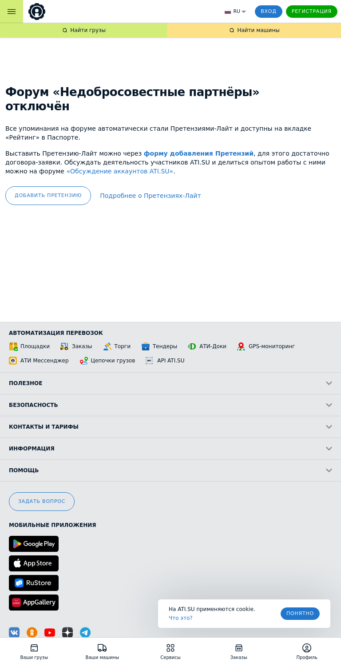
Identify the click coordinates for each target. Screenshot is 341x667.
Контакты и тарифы (170, 427)
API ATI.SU (165, 360)
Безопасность (170, 405)
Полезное (170, 383)
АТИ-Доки (207, 346)
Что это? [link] (181, 618)
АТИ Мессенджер (39, 361)
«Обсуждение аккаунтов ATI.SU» (119, 171)
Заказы (76, 346)
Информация (170, 449)
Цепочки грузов (107, 360)
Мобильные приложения (52, 525)
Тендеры (159, 346)
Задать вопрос (41, 501)
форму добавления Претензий (199, 153)
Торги (117, 346)
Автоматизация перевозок (56, 333)
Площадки (29, 346)
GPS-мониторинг (266, 346)
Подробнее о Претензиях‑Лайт (150, 195)
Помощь (170, 470)
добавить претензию (48, 195)
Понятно (300, 613)
